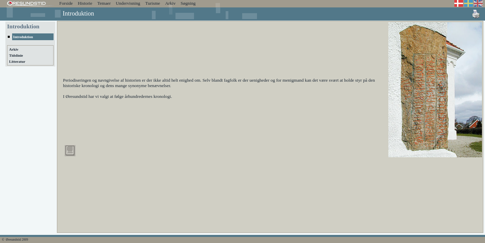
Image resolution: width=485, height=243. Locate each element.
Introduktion (23, 37)
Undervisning (128, 3)
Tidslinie (16, 55)
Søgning (188, 3)
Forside (66, 3)
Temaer (104, 3)
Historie (85, 3)
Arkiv (170, 3)
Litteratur (17, 61)
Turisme (152, 3)
